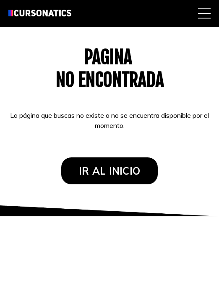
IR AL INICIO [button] (109, 171)
